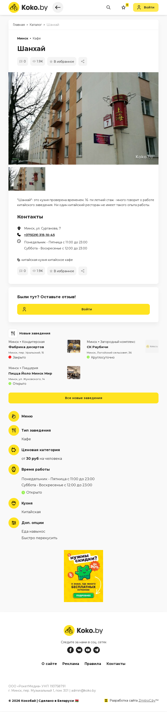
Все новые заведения (83, 398)
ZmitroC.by (147, 701)
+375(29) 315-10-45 (39, 235)
